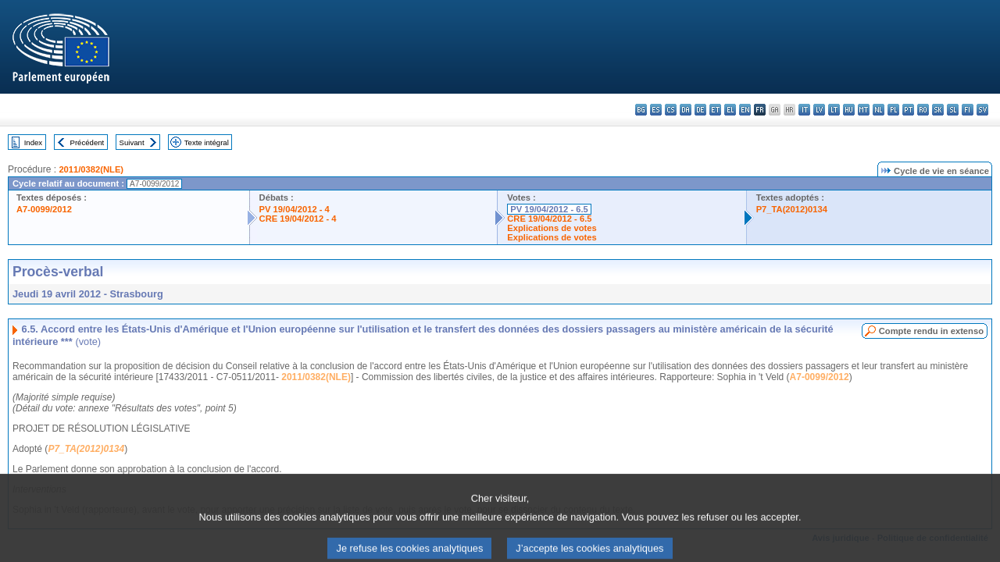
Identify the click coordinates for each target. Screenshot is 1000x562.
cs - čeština (671, 110)
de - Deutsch (700, 110)
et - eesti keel (715, 110)
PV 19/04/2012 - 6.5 (549, 209)
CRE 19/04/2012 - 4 (298, 218)
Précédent (87, 142)
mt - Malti (864, 110)
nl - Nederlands (878, 110)
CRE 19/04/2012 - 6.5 (549, 218)
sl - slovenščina (953, 110)
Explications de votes (551, 228)
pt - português (908, 110)
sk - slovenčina (938, 110)
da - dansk (685, 110)
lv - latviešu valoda (819, 110)
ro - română (923, 110)
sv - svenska (982, 110)
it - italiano (804, 110)
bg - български (641, 110)
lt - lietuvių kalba (834, 110)
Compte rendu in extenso (931, 331)
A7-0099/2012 (44, 209)
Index (33, 142)
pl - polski (893, 110)
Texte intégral (206, 142)
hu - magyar (849, 110)
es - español (656, 110)
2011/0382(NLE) (91, 169)
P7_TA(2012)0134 (791, 209)
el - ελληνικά (730, 110)
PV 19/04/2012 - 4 (294, 209)
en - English (745, 110)
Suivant (132, 142)
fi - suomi (967, 110)
